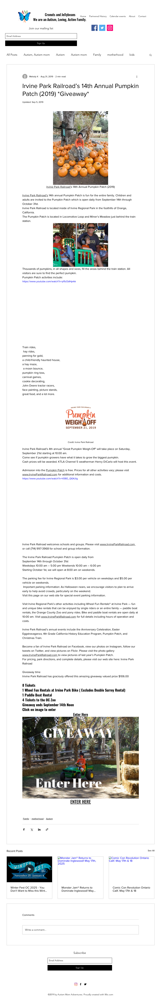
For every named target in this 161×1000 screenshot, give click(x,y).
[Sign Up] (41, 43)
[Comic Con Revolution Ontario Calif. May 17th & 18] (131, 869)
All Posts (12, 54)
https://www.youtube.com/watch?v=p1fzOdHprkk (49, 281)
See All (151, 850)
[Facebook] (94, 28)
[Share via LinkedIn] (39, 829)
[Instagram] (110, 28)
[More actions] (137, 76)
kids (132, 54)
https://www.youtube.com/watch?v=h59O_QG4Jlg (50, 478)
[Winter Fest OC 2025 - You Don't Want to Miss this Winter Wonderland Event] (29, 869)
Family (97, 54)
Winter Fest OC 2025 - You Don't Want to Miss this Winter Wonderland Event (29, 889)
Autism (60, 54)
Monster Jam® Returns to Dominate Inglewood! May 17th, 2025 (78, 889)
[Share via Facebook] (23, 829)
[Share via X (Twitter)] (31, 829)
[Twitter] (102, 28)
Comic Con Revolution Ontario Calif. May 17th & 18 (131, 889)
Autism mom (79, 54)
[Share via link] (46, 829)
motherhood (115, 54)
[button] (150, 55)
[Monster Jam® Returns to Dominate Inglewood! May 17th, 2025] (80, 869)
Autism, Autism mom (37, 54)
